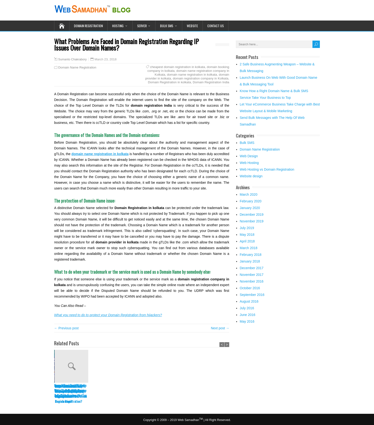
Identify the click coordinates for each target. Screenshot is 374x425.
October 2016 (250, 288)
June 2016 (247, 315)
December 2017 (252, 268)
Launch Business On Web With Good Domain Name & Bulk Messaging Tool (69, 390)
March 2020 (248, 194)
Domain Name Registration (77, 67)
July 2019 (247, 228)
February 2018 (250, 255)
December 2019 (252, 214)
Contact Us (215, 25)
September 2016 (252, 295)
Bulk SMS (166, 25)
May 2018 (247, 234)
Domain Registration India (211, 82)
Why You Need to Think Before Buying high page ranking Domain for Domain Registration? (176, 394)
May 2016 (247, 321)
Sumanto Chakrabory (72, 59)
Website (192, 25)
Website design (251, 176)
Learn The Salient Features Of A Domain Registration (139, 391)
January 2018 (250, 261)
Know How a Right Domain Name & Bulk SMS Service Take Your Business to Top (106, 390)
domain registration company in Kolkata (200, 78)
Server (142, 25)
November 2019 (252, 221)
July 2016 (247, 308)
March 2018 (248, 248)
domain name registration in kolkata (192, 74)
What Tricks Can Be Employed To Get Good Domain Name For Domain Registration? (212, 394)
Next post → (220, 328)
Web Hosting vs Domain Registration (267, 169)
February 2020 (250, 201)
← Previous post (66, 328)
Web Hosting (249, 163)
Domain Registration (88, 25)
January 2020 (250, 208)
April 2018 (247, 241)
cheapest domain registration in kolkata (177, 67)
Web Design (249, 156)
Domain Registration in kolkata (169, 82)
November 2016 (252, 281)
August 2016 (249, 301)
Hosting (118, 25)
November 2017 (252, 275)
